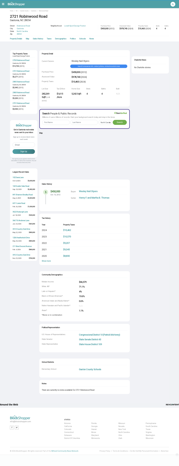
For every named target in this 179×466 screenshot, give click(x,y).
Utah (120, 438)
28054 (19, 34)
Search (120, 122)
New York (122, 429)
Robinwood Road (43, 11)
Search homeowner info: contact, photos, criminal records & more (99, 66)
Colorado (67, 429)
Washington (150, 435)
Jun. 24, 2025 (17, 224)
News (91, 39)
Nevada (121, 426)
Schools (82, 39)
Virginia (149, 432)
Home (11, 11)
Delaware (68, 435)
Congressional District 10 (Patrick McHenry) (99, 334)
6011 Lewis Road (19, 203)
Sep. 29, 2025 (17, 189)
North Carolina (22, 31)
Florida (94, 423)
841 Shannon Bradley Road (23, 195)
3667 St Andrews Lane (21, 221)
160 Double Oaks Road (21, 186)
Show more (46, 261)
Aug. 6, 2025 (17, 198)
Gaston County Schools (90, 369)
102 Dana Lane (18, 177)
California (68, 426)
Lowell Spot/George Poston (75, 26)
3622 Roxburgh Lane (20, 212)
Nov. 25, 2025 (17, 258)
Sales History (38, 39)
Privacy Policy (105, 451)
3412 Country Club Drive (21, 255)
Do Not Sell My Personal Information (144, 451)
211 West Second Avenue (22, 246)
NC (17, 11)
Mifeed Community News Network (64, 451)
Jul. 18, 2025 (17, 215)
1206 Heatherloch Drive (21, 238)
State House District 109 (90, 344)
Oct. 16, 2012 (55, 195)
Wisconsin (150, 438)
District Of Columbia (72, 438)
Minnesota (95, 438)
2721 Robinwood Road (21, 71)
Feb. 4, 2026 (17, 249)
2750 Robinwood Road (21, 60)
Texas (148, 429)
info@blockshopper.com (20, 421)
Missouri (121, 423)
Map (27, 39)
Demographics (60, 39)
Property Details (16, 39)
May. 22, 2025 (17, 232)
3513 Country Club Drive (21, 229)
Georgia (94, 426)
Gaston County (24, 11)
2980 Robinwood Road (21, 93)
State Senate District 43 (90, 339)
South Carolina (151, 426)
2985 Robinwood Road (21, 82)
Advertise (164, 451)
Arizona (67, 423)
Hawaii (94, 429)
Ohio (120, 435)
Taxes (49, 39)
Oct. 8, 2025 (16, 181)
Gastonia (33, 11)
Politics (73, 39)
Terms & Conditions (120, 451)
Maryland (95, 435)
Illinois (93, 432)
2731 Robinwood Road (21, 103)
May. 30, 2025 (17, 241)
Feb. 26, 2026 (17, 206)
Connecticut (69, 432)
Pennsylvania (151, 423)
